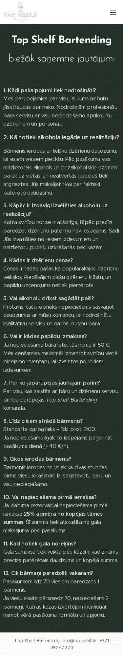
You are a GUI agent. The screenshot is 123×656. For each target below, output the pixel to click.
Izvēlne (113, 12)
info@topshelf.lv (79, 641)
